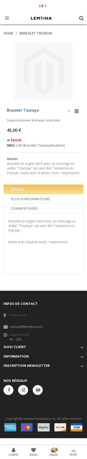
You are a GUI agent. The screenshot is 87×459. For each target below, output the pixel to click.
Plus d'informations (30, 198)
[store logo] (41, 18)
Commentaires (24, 208)
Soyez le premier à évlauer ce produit (33, 120)
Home (8, 33)
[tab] (43, 189)
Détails (17, 189)
